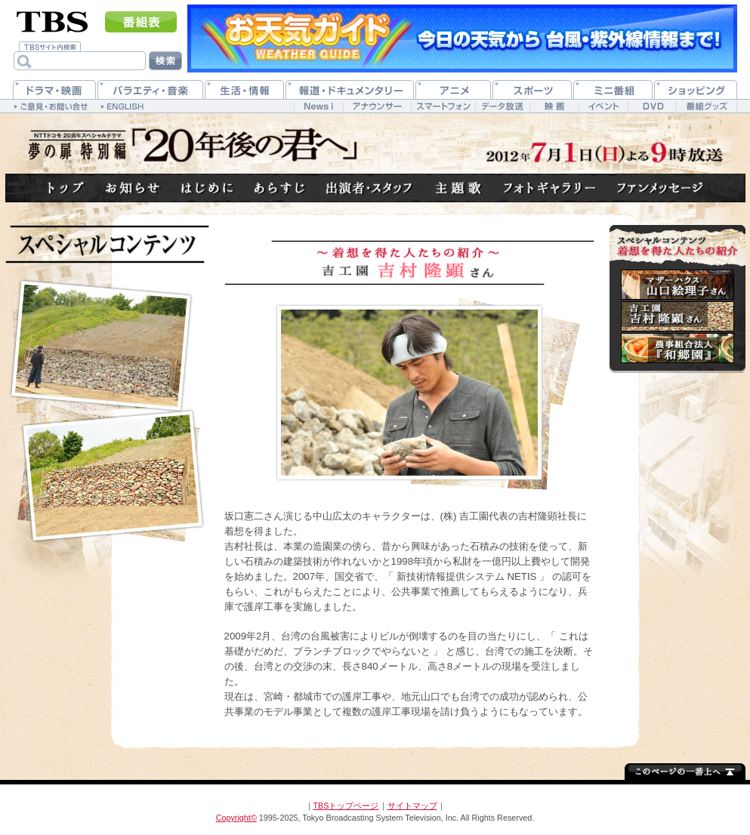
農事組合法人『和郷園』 (677, 348)
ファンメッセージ (661, 188)
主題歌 (458, 188)
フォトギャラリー (550, 188)
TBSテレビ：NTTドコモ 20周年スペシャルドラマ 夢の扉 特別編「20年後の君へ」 (192, 145)
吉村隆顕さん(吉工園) (677, 316)
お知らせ (133, 188)
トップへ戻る (67, 188)
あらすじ (280, 188)
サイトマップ (412, 805)
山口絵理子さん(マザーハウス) (677, 285)
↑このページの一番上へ (685, 770)
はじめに (208, 188)
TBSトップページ (346, 805)
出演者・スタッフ (370, 188)
